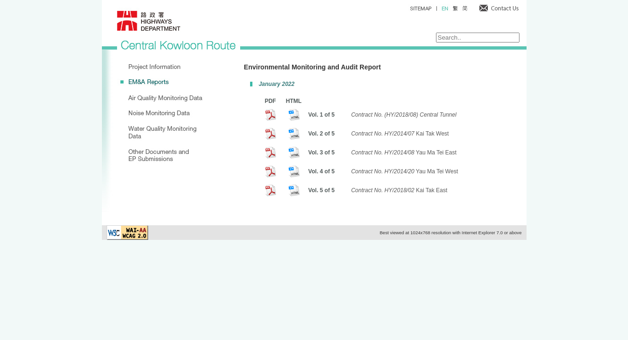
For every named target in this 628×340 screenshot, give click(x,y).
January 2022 (276, 84)
